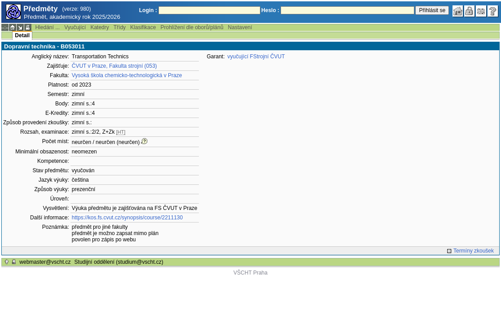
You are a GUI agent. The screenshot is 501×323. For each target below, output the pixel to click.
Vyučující (75, 27)
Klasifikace (143, 27)
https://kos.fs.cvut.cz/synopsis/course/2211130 (127, 217)
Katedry (99, 27)
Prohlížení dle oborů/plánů (191, 27)
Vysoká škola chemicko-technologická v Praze (127, 75)
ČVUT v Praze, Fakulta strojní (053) (114, 66)
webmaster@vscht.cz (44, 262)
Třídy (120, 27)
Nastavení (240, 27)
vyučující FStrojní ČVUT (256, 56)
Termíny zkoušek (473, 251)
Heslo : (270, 10)
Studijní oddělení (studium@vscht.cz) (119, 262)
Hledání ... (47, 27)
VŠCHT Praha (250, 273)
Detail (22, 35)
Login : (148, 10)
